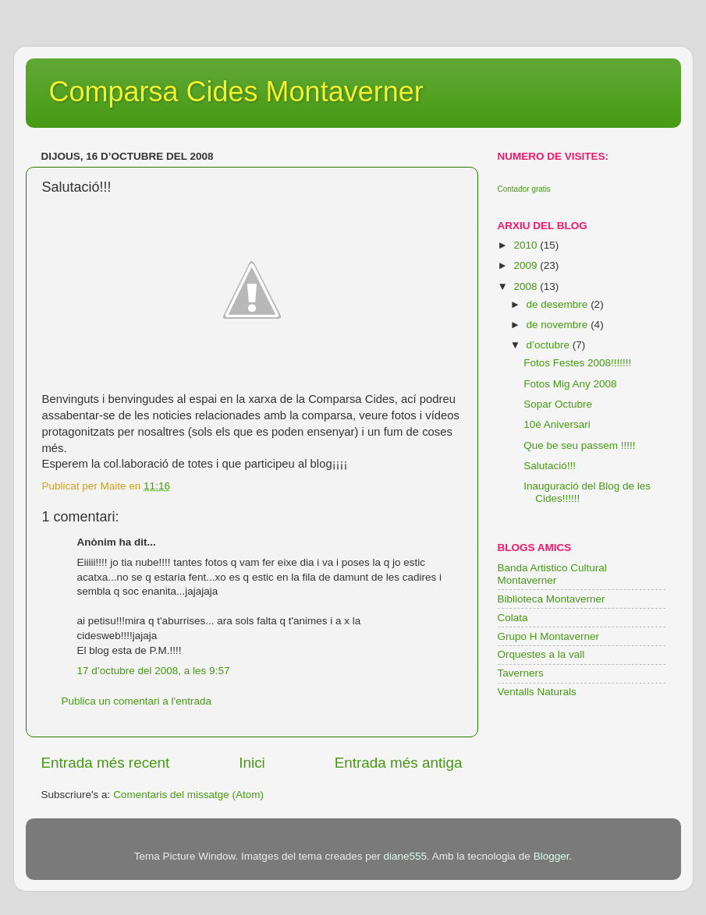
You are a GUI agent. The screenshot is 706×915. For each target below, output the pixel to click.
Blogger (551, 856)
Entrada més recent (105, 762)
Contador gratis (524, 189)
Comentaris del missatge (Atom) (188, 794)
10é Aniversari (557, 424)
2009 (526, 265)
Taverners (521, 673)
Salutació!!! (549, 466)
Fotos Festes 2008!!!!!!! (577, 363)
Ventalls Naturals (537, 692)
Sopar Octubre (557, 404)
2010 (526, 245)
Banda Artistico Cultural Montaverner (552, 574)
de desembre (559, 304)
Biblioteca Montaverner (551, 599)
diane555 (405, 856)
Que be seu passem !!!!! (579, 445)
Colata (513, 618)
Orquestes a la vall (541, 654)
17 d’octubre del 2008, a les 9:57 (153, 671)
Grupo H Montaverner (549, 636)
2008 (526, 286)
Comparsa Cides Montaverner (236, 92)
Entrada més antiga (399, 762)
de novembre (559, 324)
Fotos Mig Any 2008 (569, 384)
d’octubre (550, 345)
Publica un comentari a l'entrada (136, 701)
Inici (252, 762)
